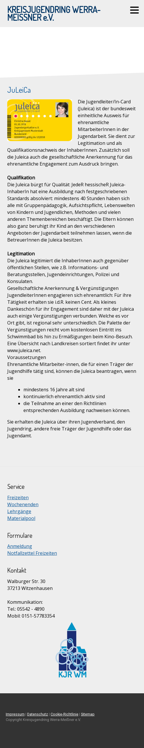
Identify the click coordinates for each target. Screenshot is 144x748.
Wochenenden (22, 504)
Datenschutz (37, 714)
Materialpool (21, 518)
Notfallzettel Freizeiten (32, 553)
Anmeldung (19, 546)
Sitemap (88, 714)
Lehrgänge (19, 511)
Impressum (15, 714)
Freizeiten (18, 497)
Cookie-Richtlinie (64, 714)
